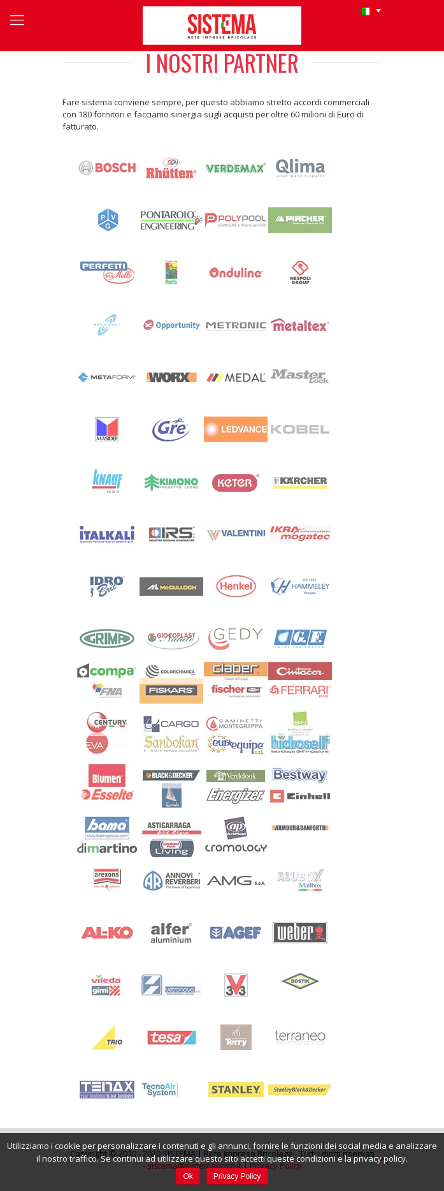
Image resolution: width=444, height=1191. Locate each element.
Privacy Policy (237, 1176)
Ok (187, 1176)
